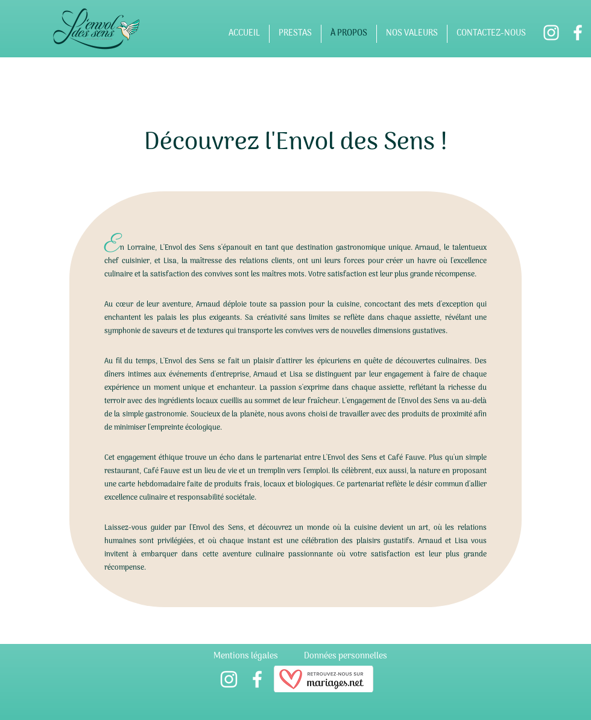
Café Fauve (163, 471)
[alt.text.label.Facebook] (577, 32)
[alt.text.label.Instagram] (551, 32)
